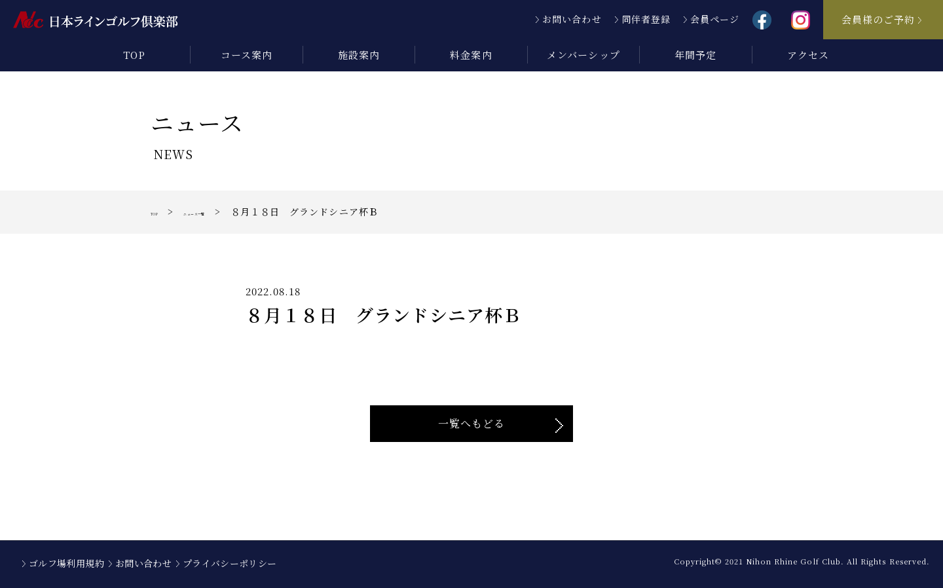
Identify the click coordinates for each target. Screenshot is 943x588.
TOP (134, 55)
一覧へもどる (471, 423)
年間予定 (695, 55)
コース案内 (246, 55)
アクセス (808, 55)
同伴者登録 (646, 19)
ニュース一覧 (227, 211)
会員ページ (714, 19)
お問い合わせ (571, 19)
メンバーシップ (583, 55)
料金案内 (471, 55)
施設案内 (359, 55)
